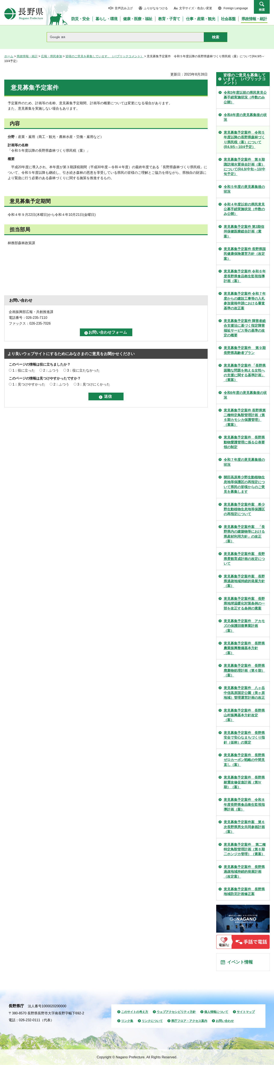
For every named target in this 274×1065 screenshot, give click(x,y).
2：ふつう (51, 370)
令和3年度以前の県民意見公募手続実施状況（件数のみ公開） (245, 97)
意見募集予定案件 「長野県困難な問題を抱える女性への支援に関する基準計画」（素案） (245, 373)
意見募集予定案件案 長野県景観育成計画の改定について (244, 558)
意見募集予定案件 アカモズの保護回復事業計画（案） (244, 625)
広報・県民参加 (51, 56)
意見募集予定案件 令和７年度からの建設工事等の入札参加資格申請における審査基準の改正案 (245, 301)
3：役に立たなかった (83, 370)
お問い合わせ (225, 1021)
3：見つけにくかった (93, 384)
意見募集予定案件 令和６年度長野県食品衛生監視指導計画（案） (245, 276)
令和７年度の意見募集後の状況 (244, 462)
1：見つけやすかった (28, 384)
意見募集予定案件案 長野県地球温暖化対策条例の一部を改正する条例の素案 (244, 603)
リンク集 (127, 1021)
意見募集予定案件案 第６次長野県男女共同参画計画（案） (244, 827)
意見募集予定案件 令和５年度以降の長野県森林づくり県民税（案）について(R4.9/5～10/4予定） (244, 140)
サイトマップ (246, 1012)
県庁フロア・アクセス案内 (189, 1021)
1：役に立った (23, 370)
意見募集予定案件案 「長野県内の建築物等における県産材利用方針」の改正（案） (244, 534)
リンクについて (152, 1021)
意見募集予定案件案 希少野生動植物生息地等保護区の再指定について (244, 509)
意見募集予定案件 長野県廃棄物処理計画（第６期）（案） (244, 670)
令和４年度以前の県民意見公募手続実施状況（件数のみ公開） (244, 209)
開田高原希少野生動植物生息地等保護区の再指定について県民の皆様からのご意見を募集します (244, 484)
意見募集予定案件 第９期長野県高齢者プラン (245, 350)
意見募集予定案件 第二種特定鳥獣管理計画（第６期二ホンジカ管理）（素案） (245, 849)
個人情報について (216, 1012)
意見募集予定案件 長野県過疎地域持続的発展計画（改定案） (244, 871)
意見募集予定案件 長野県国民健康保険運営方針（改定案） (245, 253)
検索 (262, 9)
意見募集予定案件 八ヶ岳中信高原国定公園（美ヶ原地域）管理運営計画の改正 (244, 692)
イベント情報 (240, 962)
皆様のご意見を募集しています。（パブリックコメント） (104, 56)
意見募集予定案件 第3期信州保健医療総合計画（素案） (244, 231)
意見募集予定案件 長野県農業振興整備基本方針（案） (244, 648)
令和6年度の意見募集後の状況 (245, 395)
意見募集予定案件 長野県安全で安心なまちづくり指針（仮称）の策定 (244, 737)
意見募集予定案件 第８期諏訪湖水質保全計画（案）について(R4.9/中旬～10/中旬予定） (244, 167)
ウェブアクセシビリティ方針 (176, 1012)
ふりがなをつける (156, 8)
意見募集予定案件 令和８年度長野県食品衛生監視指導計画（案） (244, 804)
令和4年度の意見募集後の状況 (245, 117)
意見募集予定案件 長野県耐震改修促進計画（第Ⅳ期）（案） (244, 782)
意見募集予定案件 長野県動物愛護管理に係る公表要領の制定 (244, 442)
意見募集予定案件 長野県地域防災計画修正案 (244, 891)
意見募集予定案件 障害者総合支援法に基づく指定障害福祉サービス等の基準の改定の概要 (245, 328)
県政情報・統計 (27, 56)
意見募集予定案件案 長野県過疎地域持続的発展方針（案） (244, 581)
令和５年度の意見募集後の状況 (244, 189)
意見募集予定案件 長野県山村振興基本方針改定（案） (244, 715)
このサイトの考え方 (134, 1012)
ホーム (8, 56)
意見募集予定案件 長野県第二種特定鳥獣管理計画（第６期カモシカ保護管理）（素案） (245, 417)
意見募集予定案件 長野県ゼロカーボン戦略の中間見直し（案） (244, 760)
